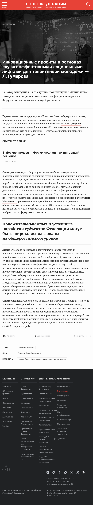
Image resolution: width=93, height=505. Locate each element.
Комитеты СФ (27, 407)
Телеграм (71, 472)
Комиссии (25, 412)
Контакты (6, 386)
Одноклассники (43, 336)
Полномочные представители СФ (27, 456)
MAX (65, 472)
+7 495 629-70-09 (66, 478)
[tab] (46, 336)
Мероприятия (45, 425)
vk (47, 472)
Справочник (8, 412)
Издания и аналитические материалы (46, 459)
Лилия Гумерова (71, 123)
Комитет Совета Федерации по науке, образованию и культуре (42, 359)
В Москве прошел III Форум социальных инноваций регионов (40, 154)
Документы (44, 405)
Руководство (26, 393)
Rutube (77, 472)
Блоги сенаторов (64, 419)
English (5, 426)
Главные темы (63, 386)
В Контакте (10, 336)
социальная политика (26, 347)
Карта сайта (7, 417)
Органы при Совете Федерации (26, 431)
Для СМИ (61, 438)
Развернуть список (82, 336)
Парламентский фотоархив (83, 472)
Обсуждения (8, 403)
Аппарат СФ (26, 417)
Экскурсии (7, 421)
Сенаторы (25, 403)
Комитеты (61, 400)
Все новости (9, 24)
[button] (4, 5)
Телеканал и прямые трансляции (62, 431)
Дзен (53, 472)
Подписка (6, 407)
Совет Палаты (27, 398)
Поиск (5, 398)
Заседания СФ (45, 393)
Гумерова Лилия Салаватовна (29, 353)
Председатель (63, 395)
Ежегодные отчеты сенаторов (44, 439)
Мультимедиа (63, 424)
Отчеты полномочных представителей (46, 449)
